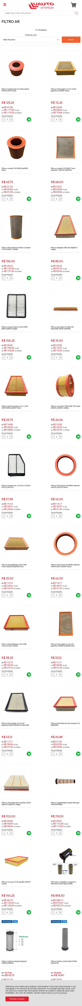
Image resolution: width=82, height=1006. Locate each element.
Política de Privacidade (56, 993)
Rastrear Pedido (17, 911)
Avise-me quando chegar (68, 833)
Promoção (34, 613)
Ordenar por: (31, 35)
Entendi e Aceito (17, 999)
